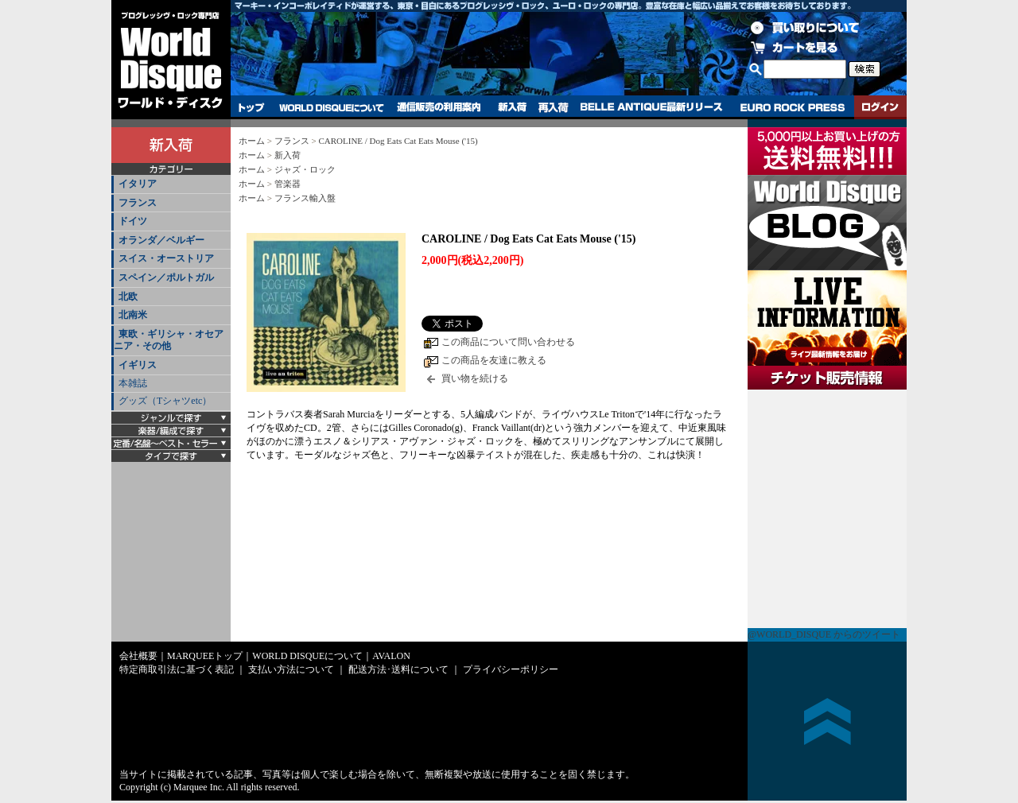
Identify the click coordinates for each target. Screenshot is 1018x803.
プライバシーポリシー (510, 669)
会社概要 (138, 655)
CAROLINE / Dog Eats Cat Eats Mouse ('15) (397, 140)
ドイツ (133, 221)
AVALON (391, 655)
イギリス (138, 364)
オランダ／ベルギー (161, 240)
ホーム (252, 140)
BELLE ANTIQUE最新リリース (652, 107)
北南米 (133, 314)
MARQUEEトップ (205, 655)
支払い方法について (291, 669)
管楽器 (287, 183)
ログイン (880, 107)
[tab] (171, 185)
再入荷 (553, 107)
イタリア (138, 183)
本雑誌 (133, 383)
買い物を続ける (474, 378)
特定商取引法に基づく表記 (176, 669)
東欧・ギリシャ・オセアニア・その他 (168, 340)
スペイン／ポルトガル (166, 277)
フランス (138, 202)
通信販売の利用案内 (438, 107)
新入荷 (512, 107)
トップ (252, 107)
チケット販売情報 (827, 509)
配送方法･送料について (398, 669)
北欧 (128, 296)
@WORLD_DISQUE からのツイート (824, 634)
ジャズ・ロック (305, 169)
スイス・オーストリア (166, 258)
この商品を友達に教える (493, 360)
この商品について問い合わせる (508, 341)
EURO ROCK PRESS (792, 107)
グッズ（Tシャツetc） (165, 400)
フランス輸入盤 (305, 198)
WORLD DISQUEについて (330, 107)
